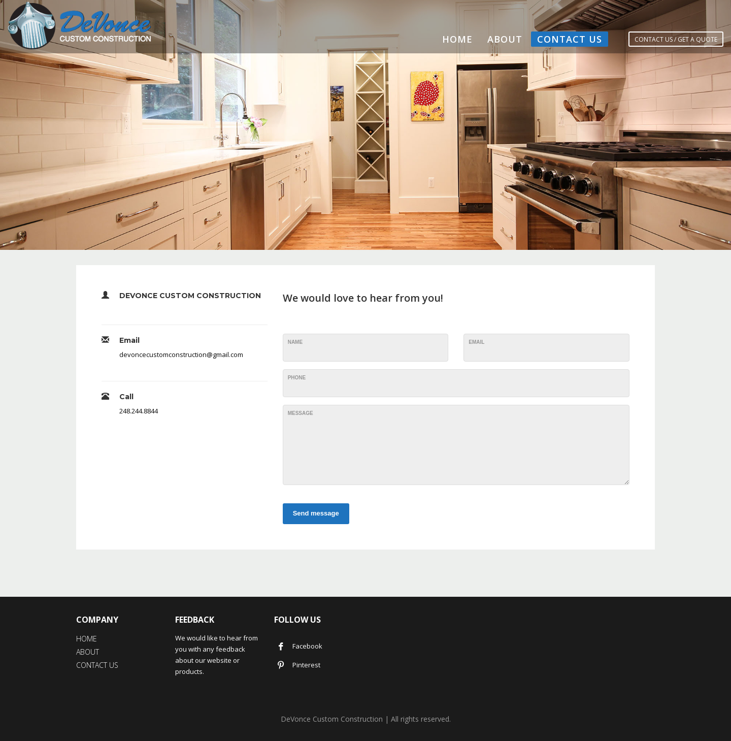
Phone (297, 377)
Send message (316, 513)
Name (295, 342)
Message (300, 413)
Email (476, 342)
